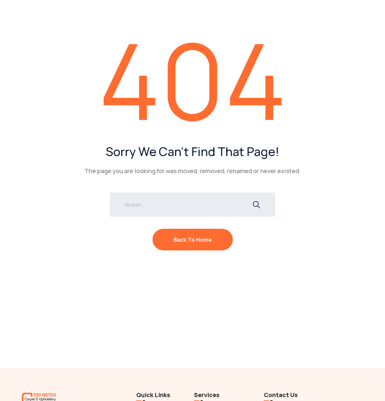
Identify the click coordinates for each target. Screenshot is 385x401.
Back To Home (193, 239)
